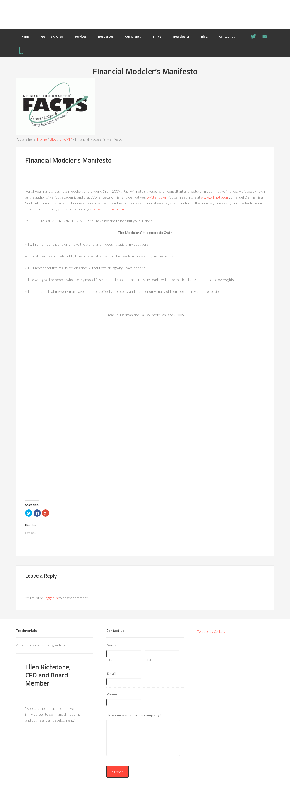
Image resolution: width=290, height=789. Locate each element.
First (110, 660)
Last (148, 660)
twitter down (157, 197)
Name (111, 645)
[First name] (123, 653)
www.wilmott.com (215, 197)
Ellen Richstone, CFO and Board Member (48, 675)
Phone (111, 694)
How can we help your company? (133, 715)
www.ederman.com (109, 209)
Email (111, 673)
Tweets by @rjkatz (211, 631)
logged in (51, 598)
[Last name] (162, 653)
